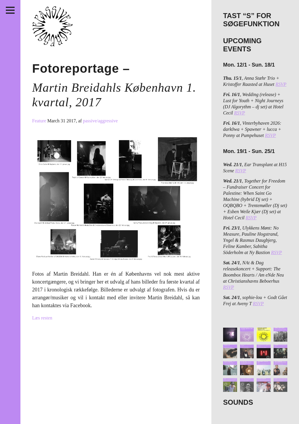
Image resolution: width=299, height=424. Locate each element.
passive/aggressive (100, 120)
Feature (39, 120)
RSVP (281, 84)
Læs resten (42, 317)
